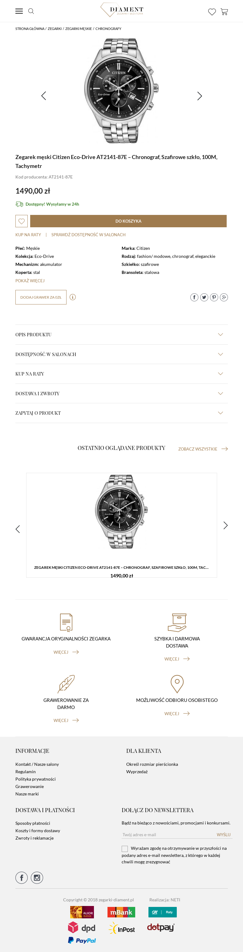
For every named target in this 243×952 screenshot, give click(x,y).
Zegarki (55, 29)
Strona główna (29, 29)
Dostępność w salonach (119, 354)
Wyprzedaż (137, 771)
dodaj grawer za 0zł (41, 297)
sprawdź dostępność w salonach (88, 234)
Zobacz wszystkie (203, 449)
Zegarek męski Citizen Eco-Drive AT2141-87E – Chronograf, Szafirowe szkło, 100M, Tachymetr (123, 567)
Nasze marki (27, 793)
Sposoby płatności (32, 823)
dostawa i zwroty (119, 393)
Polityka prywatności (35, 779)
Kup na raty (28, 234)
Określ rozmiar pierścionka (152, 764)
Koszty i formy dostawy (37, 830)
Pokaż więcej (30, 280)
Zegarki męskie (78, 29)
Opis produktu (119, 334)
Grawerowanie (29, 786)
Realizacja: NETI (164, 899)
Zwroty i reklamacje (34, 838)
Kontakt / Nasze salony (37, 764)
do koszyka (128, 221)
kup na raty (119, 374)
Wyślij (224, 834)
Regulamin (25, 771)
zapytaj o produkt (119, 413)
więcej (66, 652)
